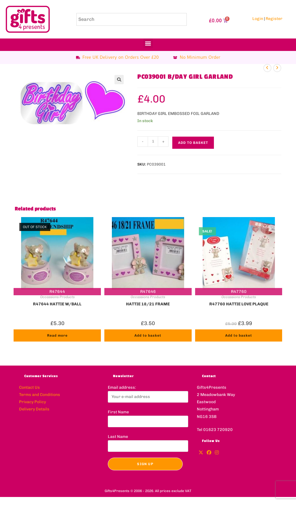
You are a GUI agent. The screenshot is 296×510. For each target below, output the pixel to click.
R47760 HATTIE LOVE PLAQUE (238, 304)
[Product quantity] (153, 141)
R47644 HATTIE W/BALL (57, 304)
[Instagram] (217, 453)
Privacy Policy (32, 401)
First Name (118, 412)
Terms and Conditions (39, 394)
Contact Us (29, 387)
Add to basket (193, 143)
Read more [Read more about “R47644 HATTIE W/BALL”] (57, 335)
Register (274, 18)
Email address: (122, 387)
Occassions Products (57, 297)
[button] (148, 43)
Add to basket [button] (147, 335)
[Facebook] (209, 453)
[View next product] (277, 68)
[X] (201, 453)
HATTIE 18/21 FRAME (148, 304)
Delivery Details (34, 409)
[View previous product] (267, 68)
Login (257, 18)
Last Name (118, 436)
